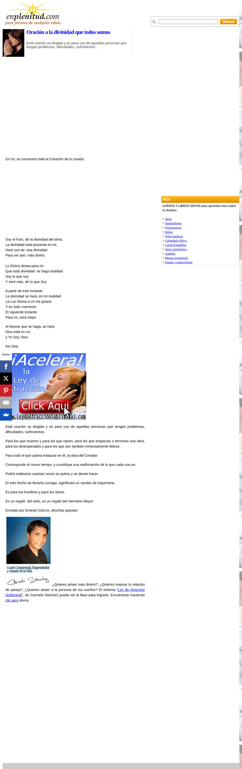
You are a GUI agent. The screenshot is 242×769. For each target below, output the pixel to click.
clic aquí (12, 600)
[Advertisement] (131, 59)
